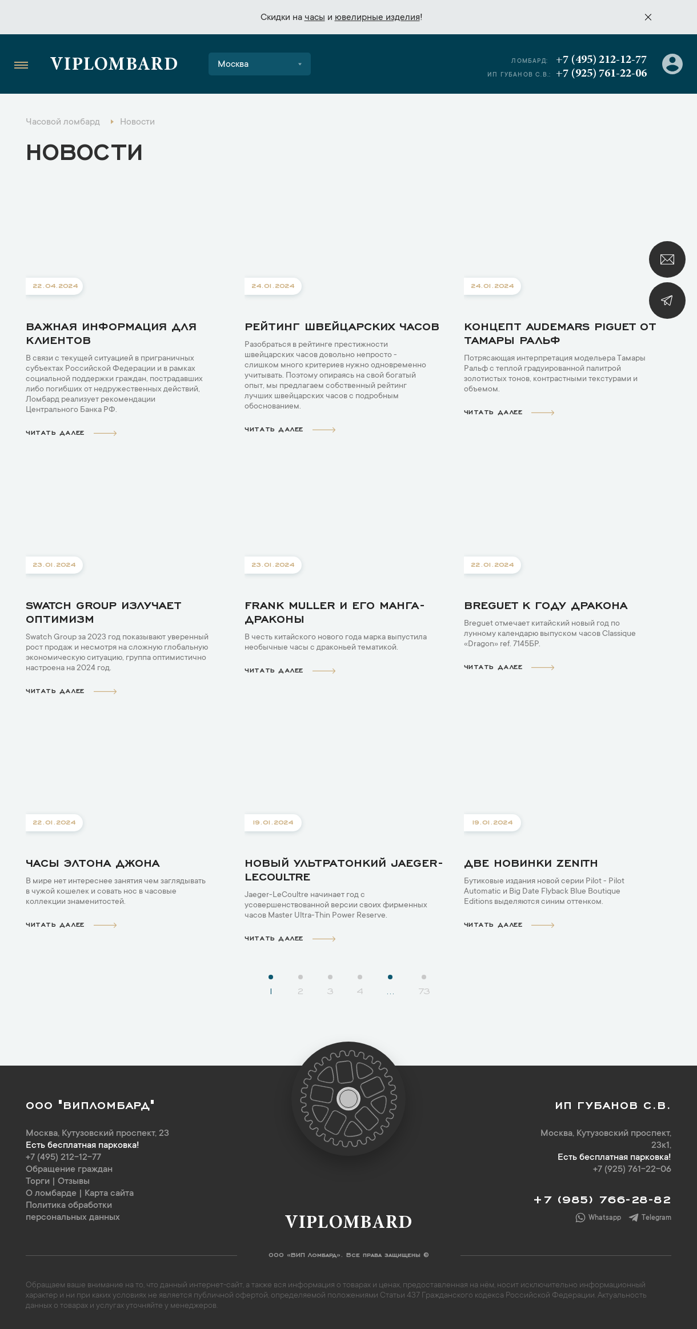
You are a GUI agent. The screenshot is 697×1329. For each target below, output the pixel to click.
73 (424, 990)
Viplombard (114, 66)
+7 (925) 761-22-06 (601, 73)
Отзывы (74, 1181)
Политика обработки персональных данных (73, 1211)
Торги (38, 1181)
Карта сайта (109, 1193)
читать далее (71, 432)
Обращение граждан (69, 1169)
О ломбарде (51, 1193)
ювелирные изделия (377, 18)
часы (315, 18)
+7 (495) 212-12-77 (601, 60)
